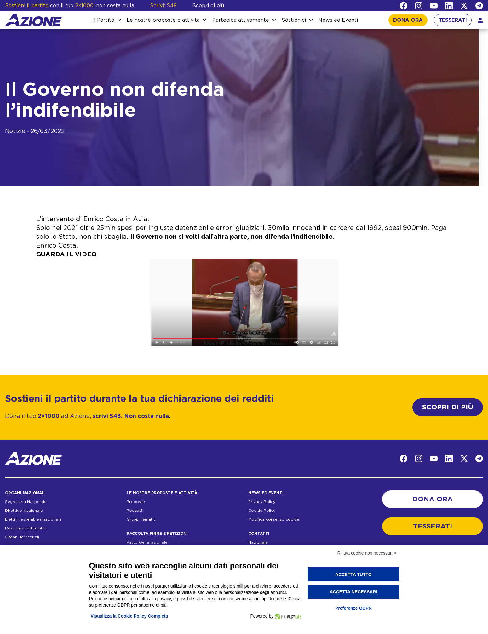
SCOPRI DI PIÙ (447, 407)
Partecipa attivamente (240, 20)
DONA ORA (408, 20)
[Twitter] (464, 5)
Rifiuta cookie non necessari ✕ (367, 553)
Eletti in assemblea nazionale (33, 519)
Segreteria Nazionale (26, 502)
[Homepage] (33, 20)
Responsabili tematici (26, 528)
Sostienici (294, 20)
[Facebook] (403, 5)
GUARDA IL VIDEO (66, 254)
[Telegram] (479, 5)
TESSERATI (453, 20)
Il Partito (103, 20)
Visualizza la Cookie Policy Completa (129, 616)
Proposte (136, 502)
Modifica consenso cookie (273, 519)
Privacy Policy (261, 502)
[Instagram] (418, 5)
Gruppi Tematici (142, 519)
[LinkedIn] (449, 5)
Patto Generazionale (147, 542)
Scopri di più (208, 5)
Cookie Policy (261, 510)
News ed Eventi (338, 20)
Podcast (135, 510)
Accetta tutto (353, 574)
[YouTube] (434, 5)
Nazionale (258, 542)
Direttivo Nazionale (24, 510)
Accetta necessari (353, 591)
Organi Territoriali (22, 537)
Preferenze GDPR (353, 608)
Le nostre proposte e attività (163, 20)
